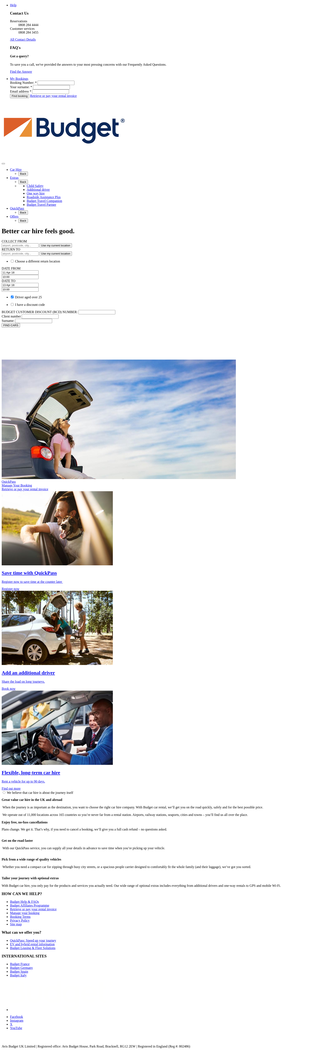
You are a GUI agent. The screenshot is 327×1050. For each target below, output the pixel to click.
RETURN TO (11, 249)
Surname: (8, 320)
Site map (16, 924)
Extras (14, 177)
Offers (14, 216)
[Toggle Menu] (3, 163)
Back (23, 173)
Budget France (20, 964)
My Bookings (19, 78)
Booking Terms (20, 916)
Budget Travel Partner (41, 204)
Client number (11, 316)
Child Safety (35, 186)
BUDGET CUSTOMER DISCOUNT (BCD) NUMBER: (40, 312)
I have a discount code (30, 304)
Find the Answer (21, 71)
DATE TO (8, 281)
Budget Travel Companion (44, 201)
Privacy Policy (20, 920)
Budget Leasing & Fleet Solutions (32, 948)
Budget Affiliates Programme (29, 905)
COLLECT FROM (14, 241)
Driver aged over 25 (28, 297)
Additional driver (38, 189)
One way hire (36, 193)
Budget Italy (18, 975)
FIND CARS (10, 325)
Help (13, 5)
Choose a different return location (37, 261)
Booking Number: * (23, 82)
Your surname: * (21, 87)
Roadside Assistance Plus (44, 197)
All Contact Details (23, 39)
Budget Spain (19, 971)
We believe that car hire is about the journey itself (40, 792)
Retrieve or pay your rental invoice (53, 96)
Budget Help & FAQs (24, 901)
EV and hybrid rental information (32, 944)
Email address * (20, 91)
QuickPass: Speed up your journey (33, 940)
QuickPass (17, 208)
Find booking (20, 96)
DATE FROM (11, 268)
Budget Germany (21, 968)
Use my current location (55, 245)
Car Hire (16, 169)
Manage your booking (24, 913)
